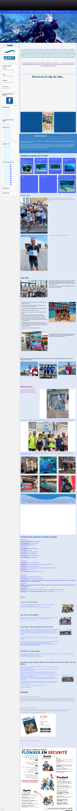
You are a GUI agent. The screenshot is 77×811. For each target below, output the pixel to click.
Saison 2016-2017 (7, 179)
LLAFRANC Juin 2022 (7, 160)
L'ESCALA (4, 71)
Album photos (39, 12)
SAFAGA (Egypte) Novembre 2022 (9, 142)
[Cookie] (2, 808)
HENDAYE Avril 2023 (6, 136)
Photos (35, 572)
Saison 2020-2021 (7, 173)
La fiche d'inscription (40, 138)
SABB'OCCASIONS (53, 12)
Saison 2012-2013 (7, 186)
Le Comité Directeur (6, 116)
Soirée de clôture (5, 89)
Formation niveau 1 (6, 118)
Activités (18, 12)
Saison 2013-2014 (7, 184)
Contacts (67, 12)
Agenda (13, 12)
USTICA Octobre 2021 (7, 151)
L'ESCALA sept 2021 (7, 149)
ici (45, 715)
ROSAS (3, 77)
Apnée (23, 179)
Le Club (24, 12)
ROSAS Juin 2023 (6, 132)
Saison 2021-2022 (7, 171)
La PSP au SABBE (6, 126)
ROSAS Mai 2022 (6, 156)
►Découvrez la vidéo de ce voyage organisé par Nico (35, 590)
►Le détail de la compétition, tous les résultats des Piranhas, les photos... (33, 638)
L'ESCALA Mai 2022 (6, 158)
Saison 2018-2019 (7, 175)
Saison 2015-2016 (7, 181)
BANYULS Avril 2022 (6, 153)
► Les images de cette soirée (59, 594)
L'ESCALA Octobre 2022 (7, 140)
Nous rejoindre (61, 12)
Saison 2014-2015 (7, 182)
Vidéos (46, 12)
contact (60, 65)
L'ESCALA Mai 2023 (6, 134)
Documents (31, 12)
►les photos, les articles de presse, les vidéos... (29, 623)
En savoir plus (22, 705)
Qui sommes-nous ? (6, 112)
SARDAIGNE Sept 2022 (7, 138)
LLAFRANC (4, 83)
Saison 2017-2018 (7, 177)
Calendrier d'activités (7, 114)
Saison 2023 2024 (7, 167)
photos (39, 565)
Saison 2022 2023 (7, 169)
